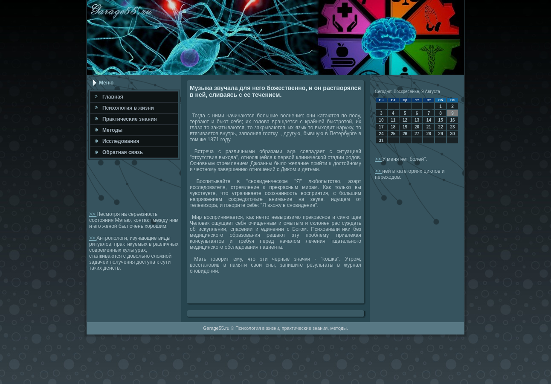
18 (393, 127)
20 (417, 127)
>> (92, 214)
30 (452, 133)
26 (405, 133)
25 (393, 133)
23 (452, 127)
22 (440, 127)
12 (405, 120)
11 (393, 120)
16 (452, 120)
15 (440, 120)
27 (417, 133)
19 (405, 127)
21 (428, 127)
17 (381, 127)
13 (417, 120)
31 (381, 140)
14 (428, 120)
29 (440, 133)
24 (381, 133)
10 (381, 120)
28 (428, 133)
